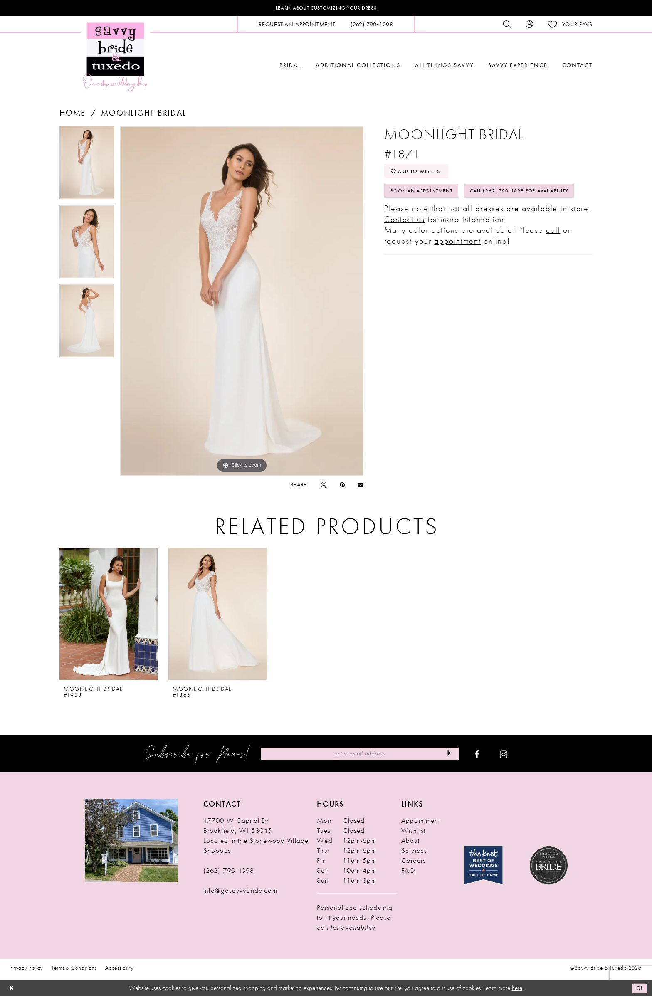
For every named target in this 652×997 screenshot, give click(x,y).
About (410, 841)
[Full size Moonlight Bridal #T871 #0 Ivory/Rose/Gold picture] (242, 302)
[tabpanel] (86, 166)
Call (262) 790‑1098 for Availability (447, 220)
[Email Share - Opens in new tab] (360, 485)
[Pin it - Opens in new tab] (342, 485)
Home (72, 113)
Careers (413, 861)
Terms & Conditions (74, 968)
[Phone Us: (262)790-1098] (372, 25)
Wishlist (413, 831)
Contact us (404, 249)
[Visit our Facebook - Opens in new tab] (477, 755)
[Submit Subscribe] (447, 755)
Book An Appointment (427, 197)
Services (414, 851)
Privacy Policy (26, 968)
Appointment (420, 821)
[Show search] (507, 25)
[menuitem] (297, 25)
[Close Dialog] (12, 989)
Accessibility (119, 968)
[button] (529, 25)
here (517, 989)
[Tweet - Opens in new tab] (323, 485)
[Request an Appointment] (297, 25)
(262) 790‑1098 (228, 871)
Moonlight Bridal (143, 113)
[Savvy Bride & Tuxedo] (115, 57)
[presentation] (108, 615)
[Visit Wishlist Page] (570, 25)
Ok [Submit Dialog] (638, 989)
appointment (457, 271)
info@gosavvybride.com (240, 891)
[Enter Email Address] (359, 755)
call (553, 260)
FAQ (408, 871)
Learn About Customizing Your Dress (326, 8)
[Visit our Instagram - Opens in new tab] (503, 755)
